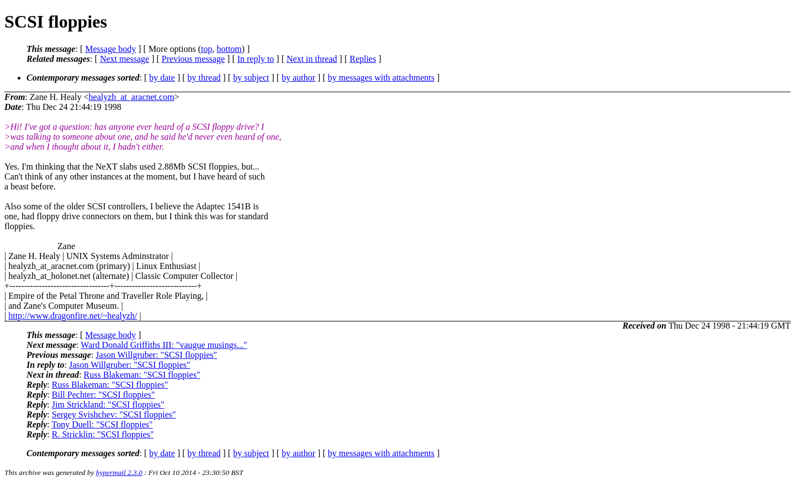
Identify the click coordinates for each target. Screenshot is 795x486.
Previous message (193, 59)
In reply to (255, 59)
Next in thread (312, 59)
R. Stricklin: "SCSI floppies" (103, 434)
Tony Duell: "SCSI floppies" (101, 424)
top (206, 49)
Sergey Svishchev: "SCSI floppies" (114, 414)
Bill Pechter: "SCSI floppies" (103, 394)
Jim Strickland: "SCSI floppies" (108, 404)
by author (298, 77)
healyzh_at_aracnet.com (131, 97)
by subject (251, 77)
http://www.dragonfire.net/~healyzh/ (72, 315)
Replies (362, 59)
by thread (204, 77)
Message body (110, 49)
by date (162, 77)
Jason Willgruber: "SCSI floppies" (156, 355)
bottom (228, 49)
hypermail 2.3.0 (119, 472)
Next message (124, 59)
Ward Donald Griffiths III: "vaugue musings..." (164, 345)
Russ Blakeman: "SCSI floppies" (142, 374)
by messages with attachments (381, 77)
